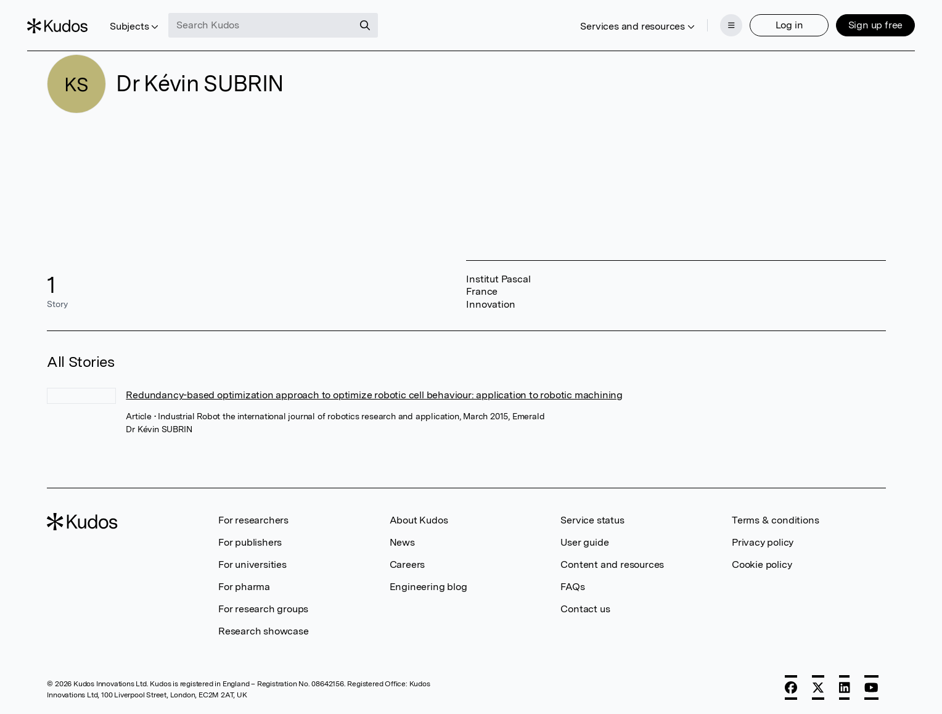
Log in (769, 17)
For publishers (250, 542)
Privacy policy (762, 542)
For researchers (253, 520)
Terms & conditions (775, 520)
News (402, 542)
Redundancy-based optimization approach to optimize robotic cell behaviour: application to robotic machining (374, 395)
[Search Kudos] (281, 17)
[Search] (385, 17)
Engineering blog (428, 587)
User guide (584, 542)
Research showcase (263, 631)
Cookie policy (762, 564)
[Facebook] (791, 687)
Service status (592, 520)
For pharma (244, 587)
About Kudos (419, 520)
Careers (407, 564)
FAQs (572, 587)
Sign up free (855, 17)
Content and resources (612, 564)
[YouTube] (871, 687)
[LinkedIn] (844, 687)
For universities (252, 564)
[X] (818, 687)
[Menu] (711, 17)
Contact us (585, 609)
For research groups (263, 609)
